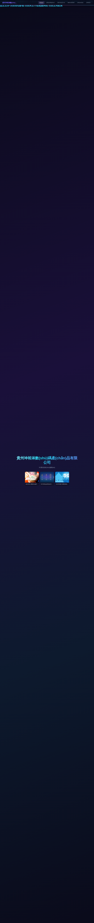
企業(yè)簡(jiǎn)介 (50, 2)
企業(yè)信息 (80, 2)
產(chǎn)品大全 (61, 2)
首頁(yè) (41, 2)
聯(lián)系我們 (71, 2)
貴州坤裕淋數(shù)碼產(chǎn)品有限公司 (10, 2)
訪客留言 (88, 2)
